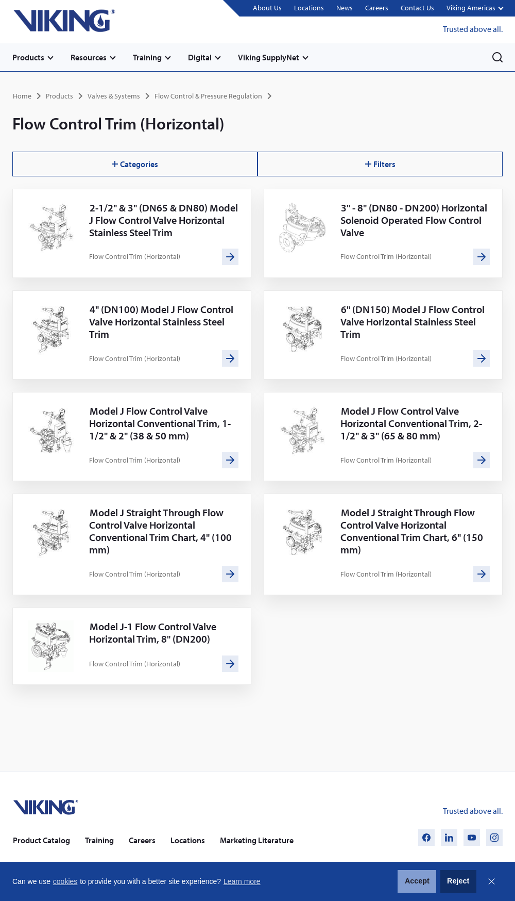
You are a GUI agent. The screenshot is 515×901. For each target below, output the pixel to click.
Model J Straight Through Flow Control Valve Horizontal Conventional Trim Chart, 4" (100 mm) (160, 531)
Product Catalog (41, 840)
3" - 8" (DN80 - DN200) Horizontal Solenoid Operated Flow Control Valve (413, 220)
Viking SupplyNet (268, 57)
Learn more (242, 881)
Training (147, 57)
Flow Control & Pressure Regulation (208, 96)
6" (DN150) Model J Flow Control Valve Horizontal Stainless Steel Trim (412, 321)
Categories (135, 164)
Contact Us (417, 7)
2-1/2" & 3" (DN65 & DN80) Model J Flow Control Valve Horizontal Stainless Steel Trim (163, 220)
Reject (458, 881)
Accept (417, 881)
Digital (200, 57)
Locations (309, 7)
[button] (475, 8)
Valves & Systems (114, 96)
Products (28, 57)
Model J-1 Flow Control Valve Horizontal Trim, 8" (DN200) (152, 632)
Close (491, 881)
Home (22, 96)
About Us (267, 7)
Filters (380, 164)
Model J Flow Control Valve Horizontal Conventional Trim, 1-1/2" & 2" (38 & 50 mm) (160, 423)
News (344, 7)
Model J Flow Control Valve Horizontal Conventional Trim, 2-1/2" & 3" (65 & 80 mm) (411, 423)
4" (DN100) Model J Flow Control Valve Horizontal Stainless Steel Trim (161, 321)
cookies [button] (65, 881)
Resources (89, 57)
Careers (376, 7)
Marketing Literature (257, 840)
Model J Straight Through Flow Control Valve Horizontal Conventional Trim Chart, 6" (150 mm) (411, 531)
